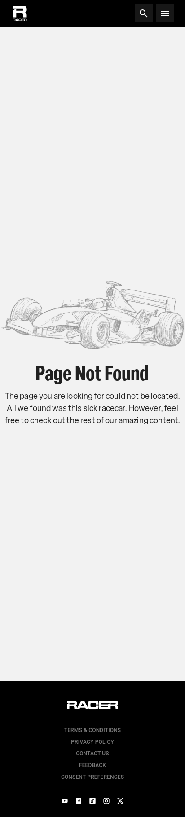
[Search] (144, 13)
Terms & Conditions (92, 730)
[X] (120, 800)
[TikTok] (92, 800)
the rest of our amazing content (122, 420)
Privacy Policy (92, 742)
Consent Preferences (92, 777)
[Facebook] (78, 800)
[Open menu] (165, 13)
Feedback (92, 765)
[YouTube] (64, 800)
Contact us (92, 753)
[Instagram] (106, 800)
